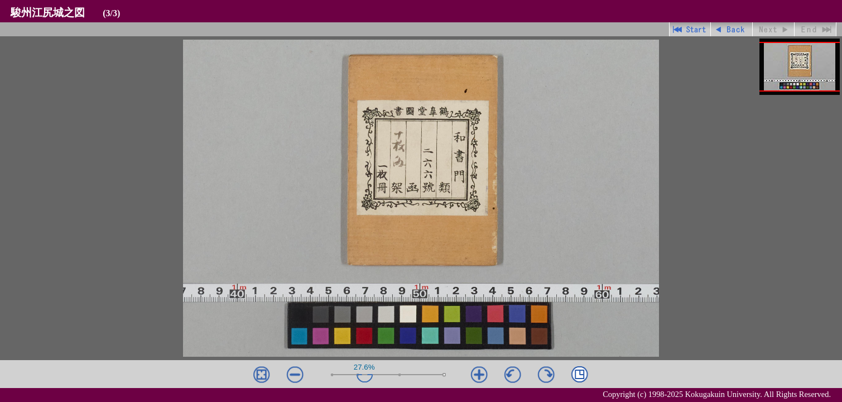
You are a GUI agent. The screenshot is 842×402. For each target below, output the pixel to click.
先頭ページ (690, 29)
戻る (732, 29)
